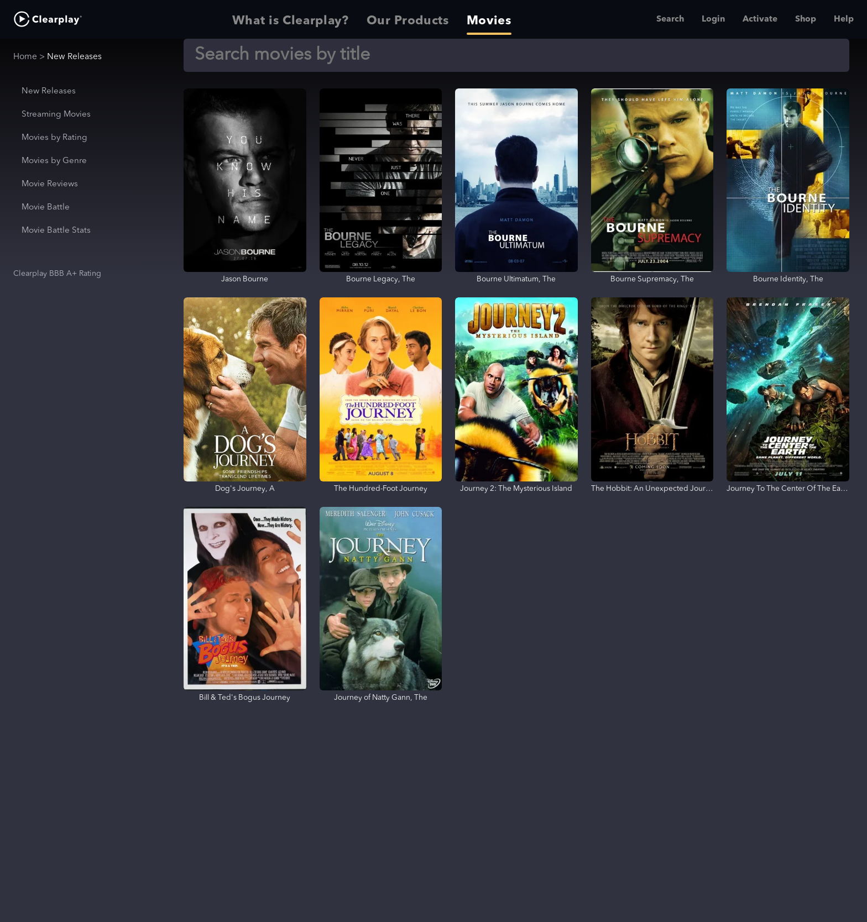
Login (713, 19)
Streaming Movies (56, 115)
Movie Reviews (50, 184)
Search (670, 19)
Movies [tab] (489, 19)
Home (25, 57)
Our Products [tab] (408, 19)
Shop (805, 19)
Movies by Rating (54, 138)
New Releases (49, 91)
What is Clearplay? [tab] (290, 19)
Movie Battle (46, 207)
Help (844, 19)
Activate (760, 19)
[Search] (516, 55)
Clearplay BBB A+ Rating (57, 273)
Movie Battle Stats (56, 231)
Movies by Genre (54, 161)
